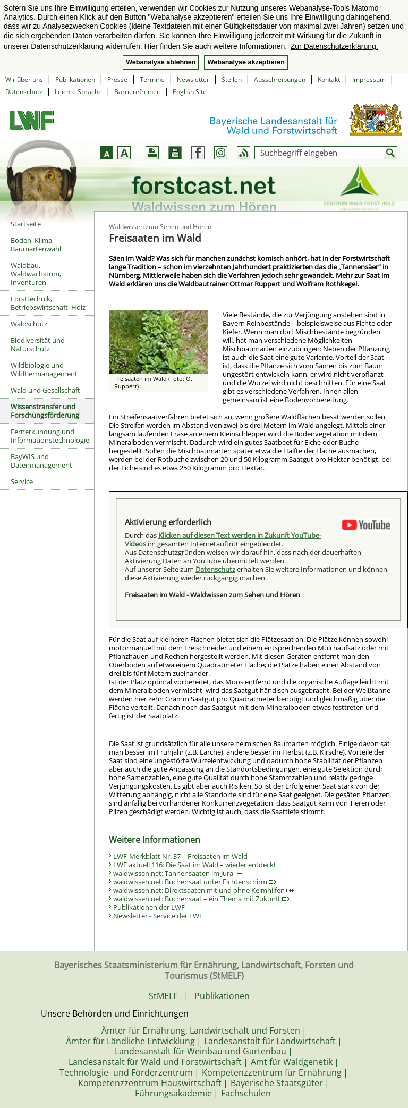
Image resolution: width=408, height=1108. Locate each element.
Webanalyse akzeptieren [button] (245, 62)
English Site (190, 91)
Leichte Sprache (78, 91)
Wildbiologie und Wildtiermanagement (44, 369)
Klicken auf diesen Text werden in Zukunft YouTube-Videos (223, 539)
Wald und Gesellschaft (45, 390)
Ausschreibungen (279, 79)
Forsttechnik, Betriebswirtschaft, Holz (48, 303)
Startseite (26, 224)
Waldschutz (29, 323)
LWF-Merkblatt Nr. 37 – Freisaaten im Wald (180, 856)
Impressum (369, 79)
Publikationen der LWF (149, 907)
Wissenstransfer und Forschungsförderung (45, 411)
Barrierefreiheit (137, 91)
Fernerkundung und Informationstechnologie (50, 436)
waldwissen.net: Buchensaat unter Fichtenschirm (194, 881)
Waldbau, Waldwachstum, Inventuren (36, 273)
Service (22, 481)
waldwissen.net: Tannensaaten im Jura (177, 873)
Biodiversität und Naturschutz (38, 344)
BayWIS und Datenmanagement (41, 461)
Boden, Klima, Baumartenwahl (36, 244)
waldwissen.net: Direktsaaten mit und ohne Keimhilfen (203, 890)
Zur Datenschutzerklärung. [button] (334, 46)
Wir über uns (24, 79)
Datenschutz (23, 91)
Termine (152, 79)
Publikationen (75, 79)
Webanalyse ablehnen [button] (161, 62)
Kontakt (329, 79)
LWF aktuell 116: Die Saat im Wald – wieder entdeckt (194, 864)
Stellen (232, 79)
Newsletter (193, 79)
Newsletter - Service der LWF (158, 915)
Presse (117, 79)
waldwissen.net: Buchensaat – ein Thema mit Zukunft (201, 898)
